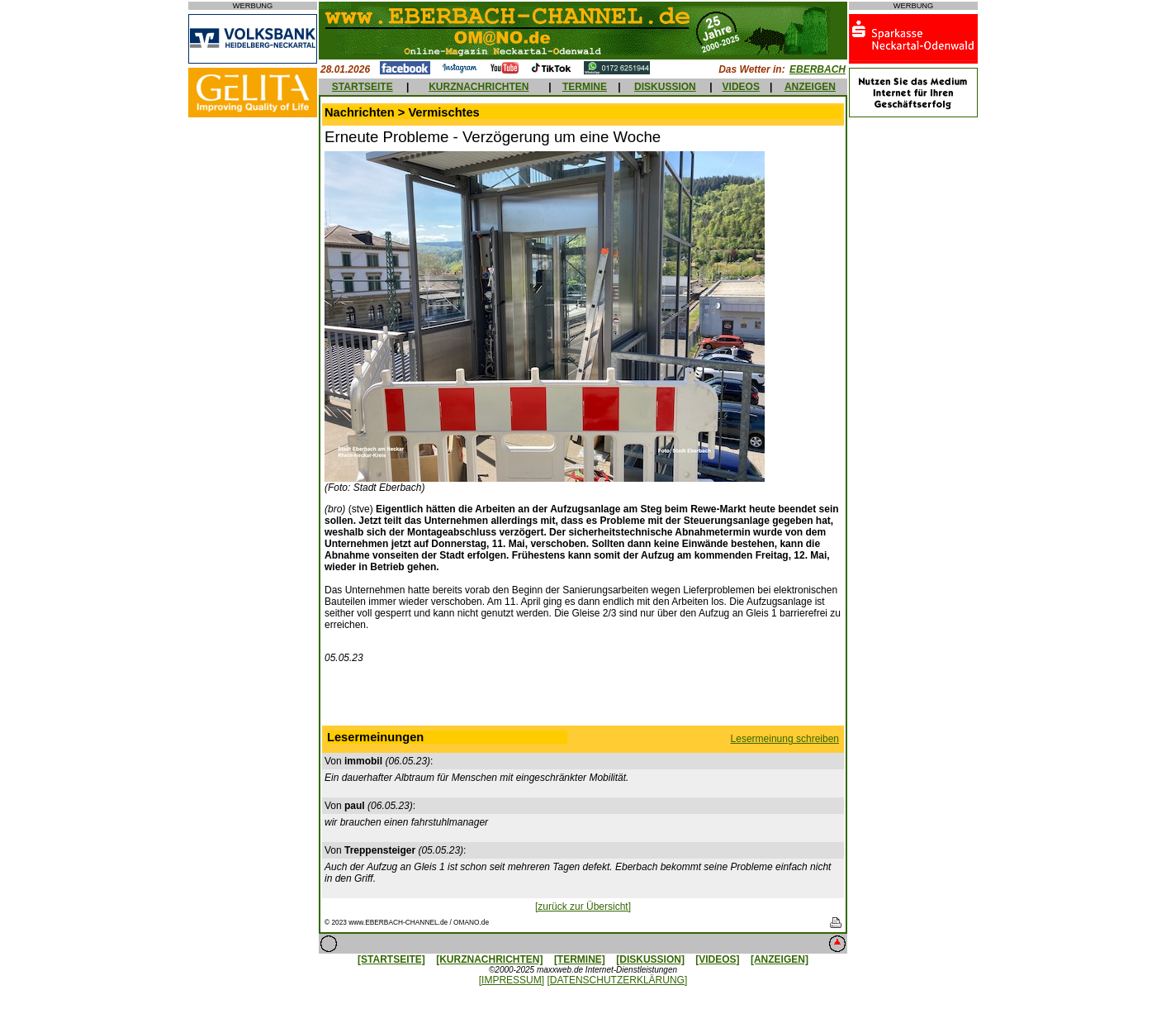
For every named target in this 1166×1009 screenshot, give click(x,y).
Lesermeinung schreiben (785, 739)
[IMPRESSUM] (511, 980)
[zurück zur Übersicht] (583, 906)
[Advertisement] (583, 698)
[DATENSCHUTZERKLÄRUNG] (617, 980)
